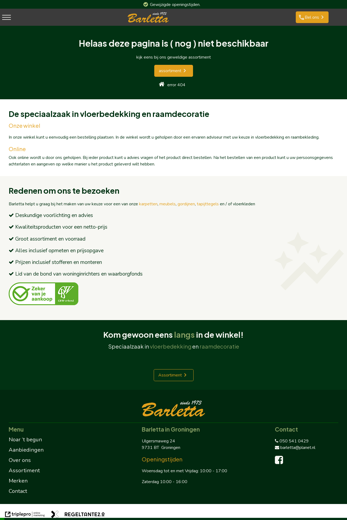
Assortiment (170, 375)
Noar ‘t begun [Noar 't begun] (25, 439)
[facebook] (280, 462)
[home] (162, 84)
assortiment (170, 71)
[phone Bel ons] (312, 17)
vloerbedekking (170, 346)
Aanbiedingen (26, 450)
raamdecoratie (219, 346)
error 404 (176, 85)
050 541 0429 (292, 441)
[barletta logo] (148, 22)
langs (184, 334)
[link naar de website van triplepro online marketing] (25, 515)
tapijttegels (208, 204)
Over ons (20, 460)
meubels (167, 204)
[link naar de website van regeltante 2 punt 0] (77, 515)
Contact (18, 491)
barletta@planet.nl (295, 448)
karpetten (148, 204)
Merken (18, 480)
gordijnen (186, 204)
